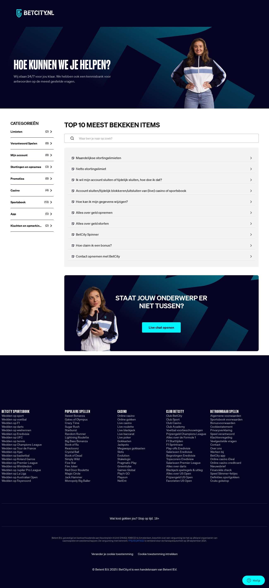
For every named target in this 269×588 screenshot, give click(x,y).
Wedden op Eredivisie (15, 434)
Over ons (216, 448)
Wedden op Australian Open (20, 477)
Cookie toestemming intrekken (158, 554)
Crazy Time (72, 423)
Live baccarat (125, 434)
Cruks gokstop (219, 481)
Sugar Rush (72, 427)
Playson (122, 477)
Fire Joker (71, 466)
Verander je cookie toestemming (112, 554)
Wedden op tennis (13, 441)
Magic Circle (72, 473)
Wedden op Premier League (20, 463)
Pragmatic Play (126, 463)
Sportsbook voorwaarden (226, 419)
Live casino (124, 423)
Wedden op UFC (12, 437)
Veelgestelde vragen (223, 441)
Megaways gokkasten (131, 448)
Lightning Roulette (77, 437)
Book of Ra (72, 444)
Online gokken (126, 419)
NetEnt (122, 481)
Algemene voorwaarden (225, 416)
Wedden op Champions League (22, 444)
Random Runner (75, 434)
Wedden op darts (13, 427)
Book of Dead (73, 455)
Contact (215, 444)
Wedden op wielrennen (16, 430)
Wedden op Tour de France (19, 448)
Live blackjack (126, 430)
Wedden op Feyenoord (16, 481)
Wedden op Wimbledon (17, 466)
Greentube (124, 466)
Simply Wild (72, 459)
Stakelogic (124, 459)
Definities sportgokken (224, 477)
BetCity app (217, 455)
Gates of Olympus (76, 419)
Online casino (126, 416)
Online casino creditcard (225, 463)
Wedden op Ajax (12, 452)
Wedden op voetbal (14, 419)
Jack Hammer (73, 477)
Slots (120, 452)
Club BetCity (174, 416)
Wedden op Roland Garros (18, 459)
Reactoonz (72, 448)
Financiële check (221, 470)
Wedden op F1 (11, 423)
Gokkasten (124, 441)
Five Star (70, 463)
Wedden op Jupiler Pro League (21, 470)
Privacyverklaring (221, 430)
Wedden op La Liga (14, 473)
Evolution (123, 455)
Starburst (71, 430)
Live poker (124, 437)
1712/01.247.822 (136, 540)
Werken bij (217, 452)
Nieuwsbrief (218, 466)
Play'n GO (123, 473)
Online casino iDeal (222, 459)
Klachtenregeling (221, 437)
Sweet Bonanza (75, 416)
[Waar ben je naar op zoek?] (161, 138)
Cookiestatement (221, 427)
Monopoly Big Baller (77, 481)
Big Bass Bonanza (76, 441)
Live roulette (125, 427)
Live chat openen (161, 327)
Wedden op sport (13, 416)
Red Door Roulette (77, 470)
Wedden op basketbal (15, 455)
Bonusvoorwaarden (222, 423)
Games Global (126, 470)
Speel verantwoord (222, 434)
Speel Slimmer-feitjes (224, 473)
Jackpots (123, 444)
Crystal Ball (72, 452)
